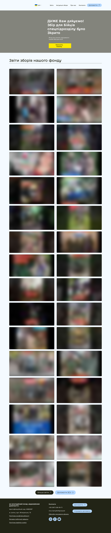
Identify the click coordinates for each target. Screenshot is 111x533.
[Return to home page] (20, 5)
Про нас (73, 5)
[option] (37, 5)
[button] (94, 5)
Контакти (82, 5)
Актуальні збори (62, 5)
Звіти (51, 5)
